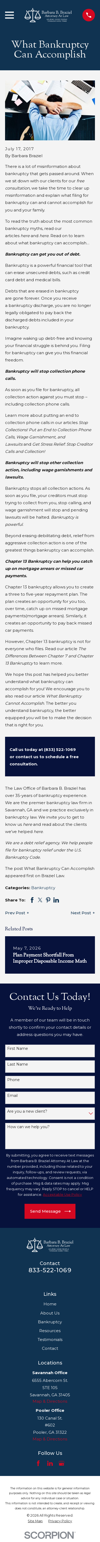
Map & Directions (50, 1401)
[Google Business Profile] (61, 1463)
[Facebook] (38, 1463)
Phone (13, 1080)
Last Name (17, 1064)
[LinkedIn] (50, 1463)
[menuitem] (35, 1521)
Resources (50, 1330)
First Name (17, 1048)
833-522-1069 (50, 1270)
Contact (50, 1348)
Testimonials (50, 1339)
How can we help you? (28, 1127)
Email (12, 1095)
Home (50, 1303)
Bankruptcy (43, 887)
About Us (49, 1313)
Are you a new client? (27, 1111)
